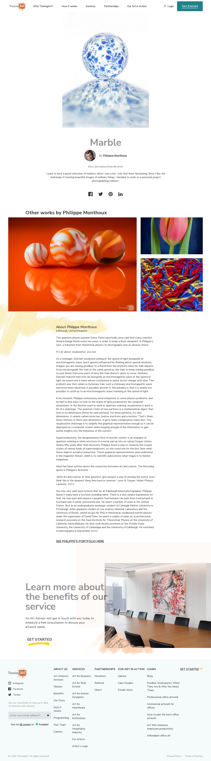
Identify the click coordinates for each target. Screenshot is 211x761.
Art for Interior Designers (80, 695)
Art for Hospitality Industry (78, 728)
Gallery (122, 676)
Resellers (100, 676)
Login (170, 6)
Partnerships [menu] (111, 6)
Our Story (59, 700)
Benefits (59, 693)
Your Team (60, 725)
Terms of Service (194, 756)
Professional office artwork (162, 697)
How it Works (57, 709)
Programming (61, 718)
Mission (58, 686)
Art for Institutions (78, 716)
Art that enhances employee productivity (160, 727)
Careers (58, 732)
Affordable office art (159, 735)
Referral (99, 683)
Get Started (190, 6)
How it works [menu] (69, 6)
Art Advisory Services (61, 678)
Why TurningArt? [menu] (43, 6)
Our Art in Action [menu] (137, 6)
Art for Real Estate (79, 684)
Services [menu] (90, 6)
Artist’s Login (80, 746)
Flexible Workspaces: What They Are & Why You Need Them (163, 686)
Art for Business (81, 676)
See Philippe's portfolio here (80, 541)
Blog (150, 676)
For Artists (78, 739)
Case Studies (125, 683)
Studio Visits (125, 690)
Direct (98, 690)
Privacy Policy (174, 756)
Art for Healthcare (78, 705)
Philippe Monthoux (115, 155)
